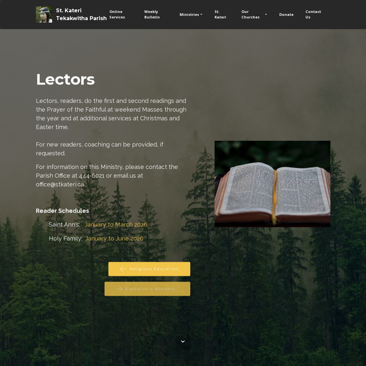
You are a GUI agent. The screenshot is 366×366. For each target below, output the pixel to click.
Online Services (117, 14)
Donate (286, 14)
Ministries (189, 14)
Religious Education (149, 269)
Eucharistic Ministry (147, 292)
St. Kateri (220, 14)
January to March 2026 (116, 224)
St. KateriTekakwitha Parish (81, 14)
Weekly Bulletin (152, 14)
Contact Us (313, 14)
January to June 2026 (114, 238)
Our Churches (250, 14)
